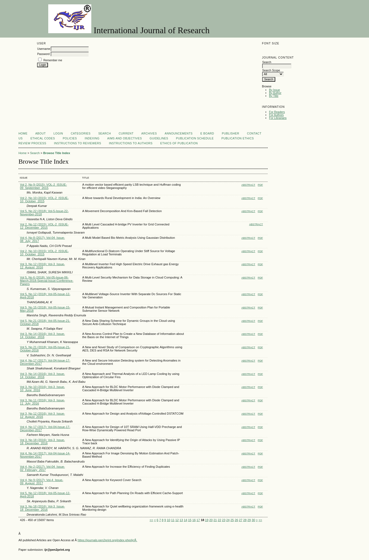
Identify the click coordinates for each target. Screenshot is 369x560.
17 (198, 520)
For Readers (277, 112)
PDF (260, 184)
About (40, 133)
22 (219, 520)
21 (215, 520)
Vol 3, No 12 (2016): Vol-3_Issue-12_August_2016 (42, 265)
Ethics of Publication (179, 143)
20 (211, 520)
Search (104, 133)
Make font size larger (284, 49)
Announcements (179, 133)
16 (194, 520)
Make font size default (275, 49)
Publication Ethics (238, 138)
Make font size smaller (267, 49)
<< (151, 520)
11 (172, 520)
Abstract (248, 184)
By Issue (274, 89)
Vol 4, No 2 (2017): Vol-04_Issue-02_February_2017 (42, 468)
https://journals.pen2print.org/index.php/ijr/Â (107, 540)
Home (23, 133)
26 (236, 520)
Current (126, 133)
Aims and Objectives (124, 138)
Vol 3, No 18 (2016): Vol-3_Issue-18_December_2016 (42, 441)
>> (260, 520)
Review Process (32, 143)
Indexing (92, 138)
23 (223, 520)
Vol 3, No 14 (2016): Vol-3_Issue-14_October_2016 (42, 335)
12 (177, 520)
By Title (273, 95)
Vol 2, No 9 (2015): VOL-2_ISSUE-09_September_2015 (43, 186)
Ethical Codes (43, 138)
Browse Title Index (56, 153)
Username (43, 48)
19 (206, 520)
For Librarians (277, 118)
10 (168, 520)
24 (227, 520)
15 (189, 520)
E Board (207, 133)
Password (43, 54)
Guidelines (159, 138)
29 (249, 520)
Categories (81, 133)
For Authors (276, 115)
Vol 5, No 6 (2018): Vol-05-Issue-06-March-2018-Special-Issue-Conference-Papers (46, 281)
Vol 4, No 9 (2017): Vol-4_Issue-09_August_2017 (41, 481)
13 (181, 520)
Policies (70, 138)
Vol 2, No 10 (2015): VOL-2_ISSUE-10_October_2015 (44, 199)
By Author (275, 92)
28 (244, 520)
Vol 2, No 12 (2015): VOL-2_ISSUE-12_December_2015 (44, 226)
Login (58, 133)
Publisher (230, 133)
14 (185, 520)
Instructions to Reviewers (77, 143)
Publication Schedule (195, 138)
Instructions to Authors (131, 143)
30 (253, 520)
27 (240, 520)
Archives (149, 133)
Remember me (52, 60)
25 (232, 520)
